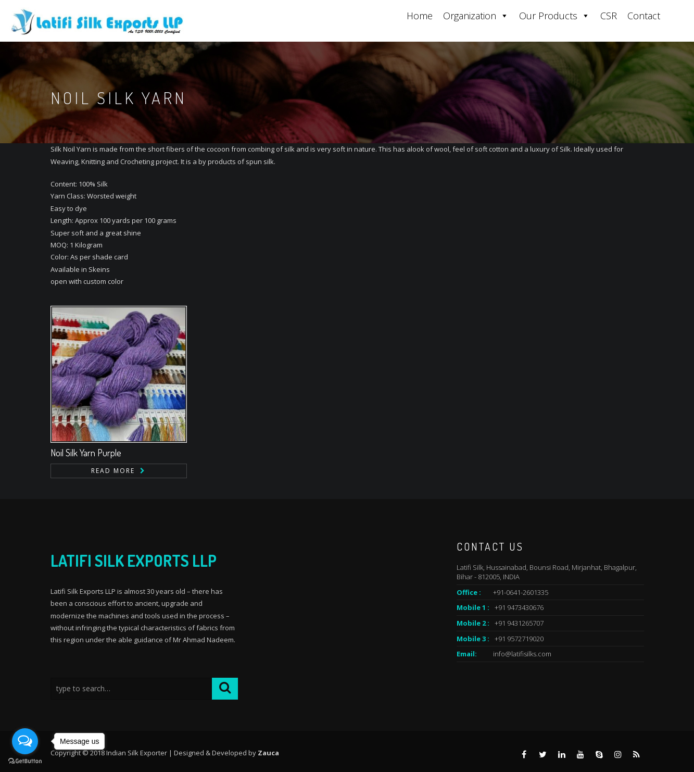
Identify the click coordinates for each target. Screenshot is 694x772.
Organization (476, 15)
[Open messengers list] (25, 741)
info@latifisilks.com (522, 653)
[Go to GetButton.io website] (25, 761)
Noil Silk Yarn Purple (86, 452)
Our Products (554, 15)
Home (420, 15)
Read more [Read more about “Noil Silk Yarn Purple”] (113, 470)
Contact (643, 15)
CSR (608, 15)
